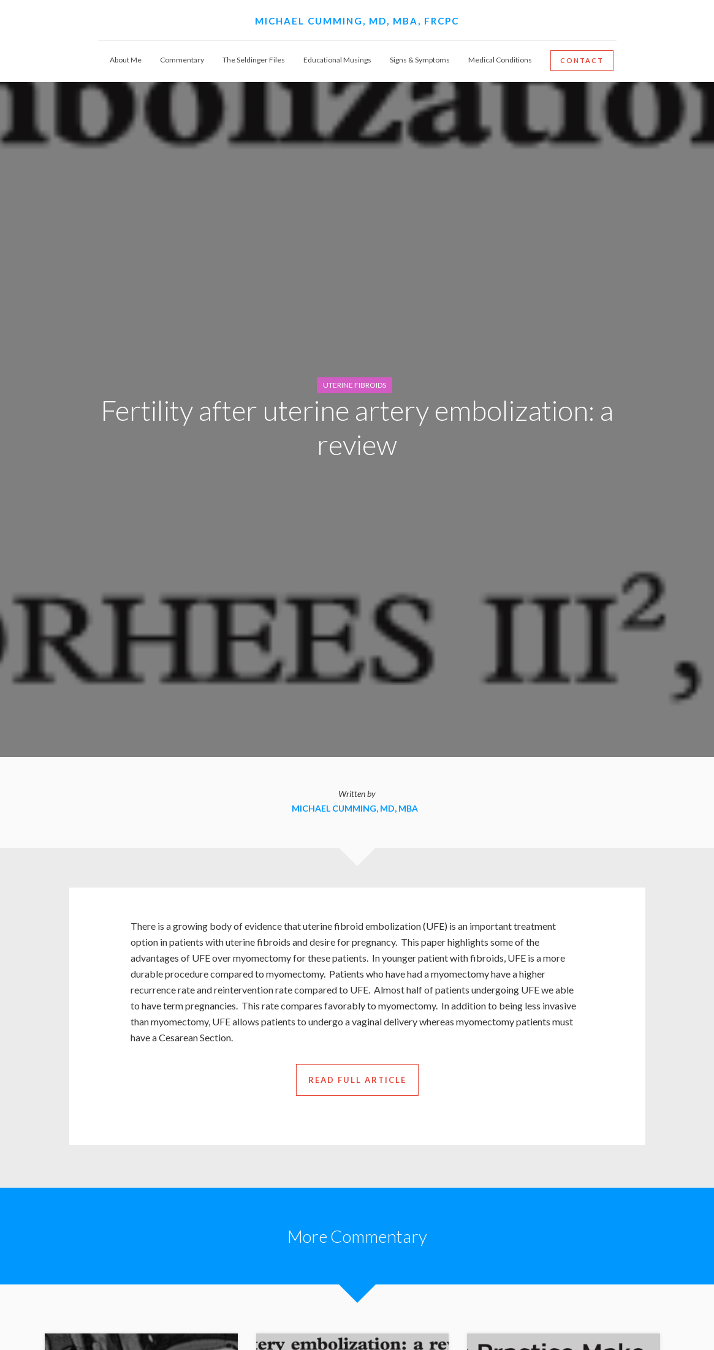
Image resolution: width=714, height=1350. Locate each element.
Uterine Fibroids (354, 385)
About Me (126, 59)
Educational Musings (337, 59)
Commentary (182, 59)
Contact (582, 60)
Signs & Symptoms (420, 59)
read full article (357, 1080)
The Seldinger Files (253, 59)
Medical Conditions (500, 59)
